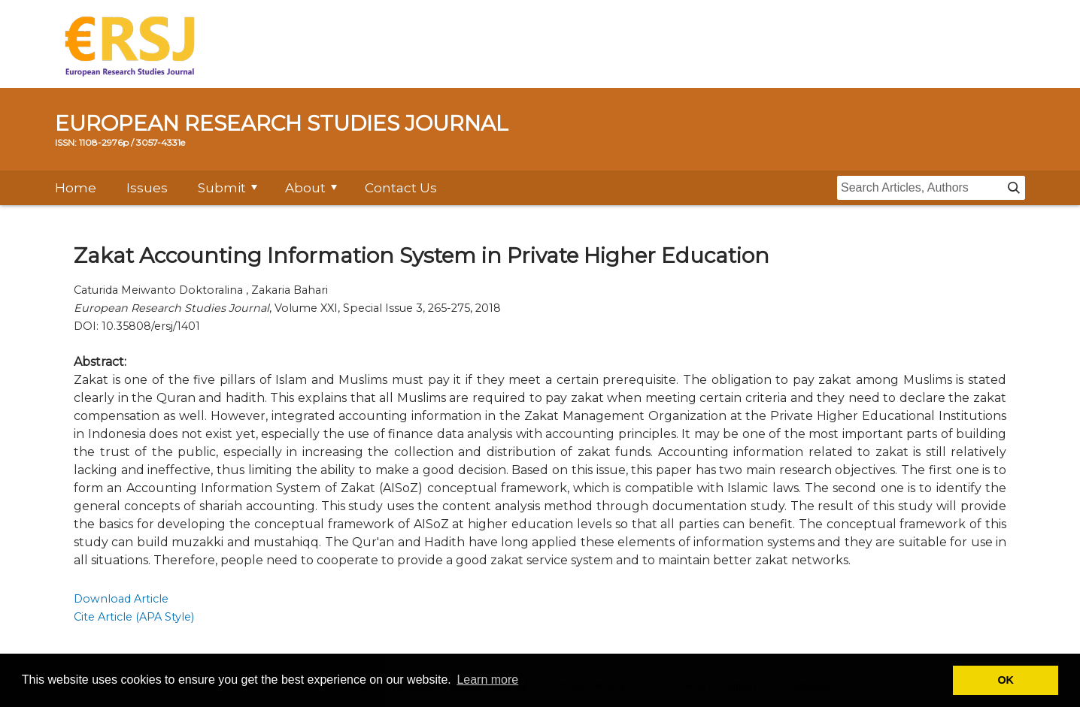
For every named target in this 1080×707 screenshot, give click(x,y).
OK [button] (1005, 680)
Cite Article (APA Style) (134, 617)
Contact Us (401, 187)
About (305, 187)
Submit (222, 187)
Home (75, 187)
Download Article (121, 599)
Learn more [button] (487, 679)
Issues (147, 187)
